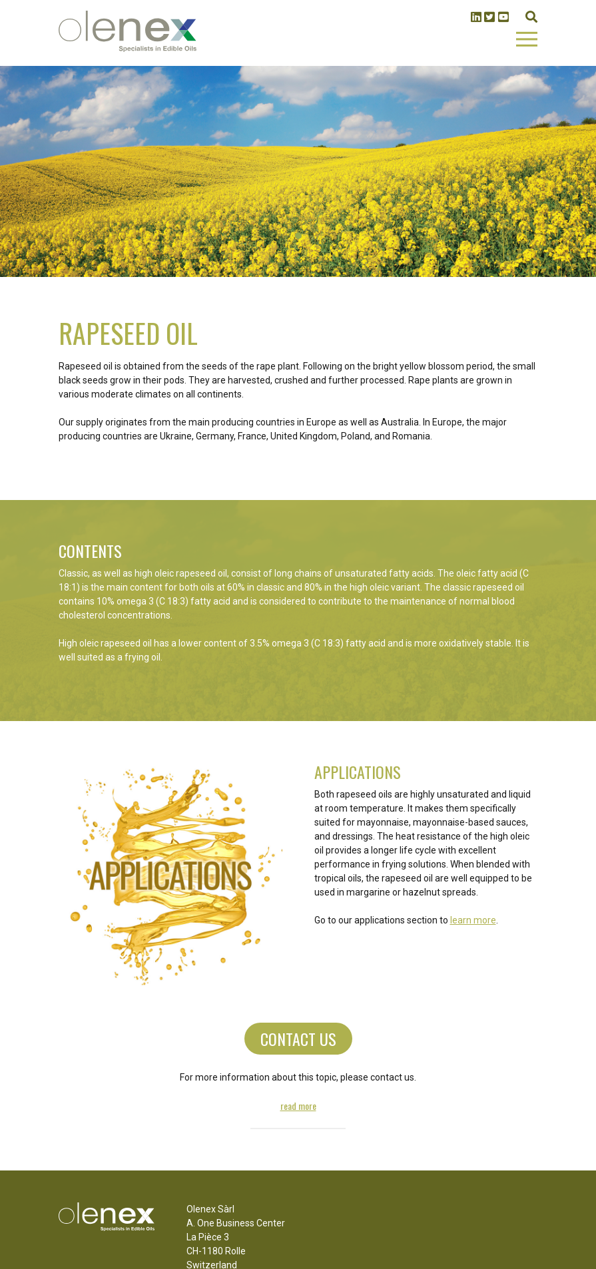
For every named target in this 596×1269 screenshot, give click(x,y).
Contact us (298, 1039)
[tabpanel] (298, 171)
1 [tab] (298, 235)
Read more (298, 1106)
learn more (473, 920)
